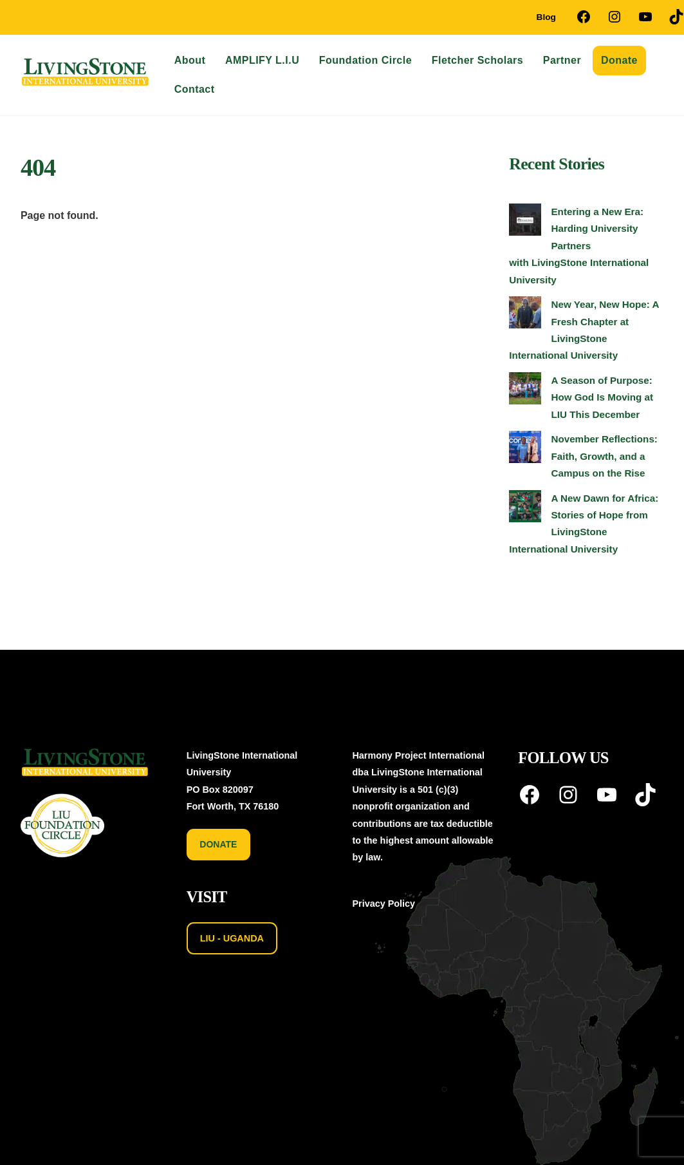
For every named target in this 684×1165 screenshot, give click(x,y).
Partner (562, 60)
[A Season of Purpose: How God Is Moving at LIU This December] (525, 391)
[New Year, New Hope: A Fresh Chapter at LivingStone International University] (525, 315)
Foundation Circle (365, 60)
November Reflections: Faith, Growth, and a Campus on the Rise (604, 455)
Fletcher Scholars (477, 60)
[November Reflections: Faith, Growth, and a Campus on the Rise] (525, 449)
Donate (619, 60)
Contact (194, 89)
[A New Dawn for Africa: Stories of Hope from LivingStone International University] (525, 508)
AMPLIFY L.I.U (262, 60)
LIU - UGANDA (232, 938)
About (190, 60)
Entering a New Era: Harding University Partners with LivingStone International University (579, 245)
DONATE (218, 844)
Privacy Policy (383, 903)
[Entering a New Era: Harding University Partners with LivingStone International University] (525, 222)
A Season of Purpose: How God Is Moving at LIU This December (602, 397)
